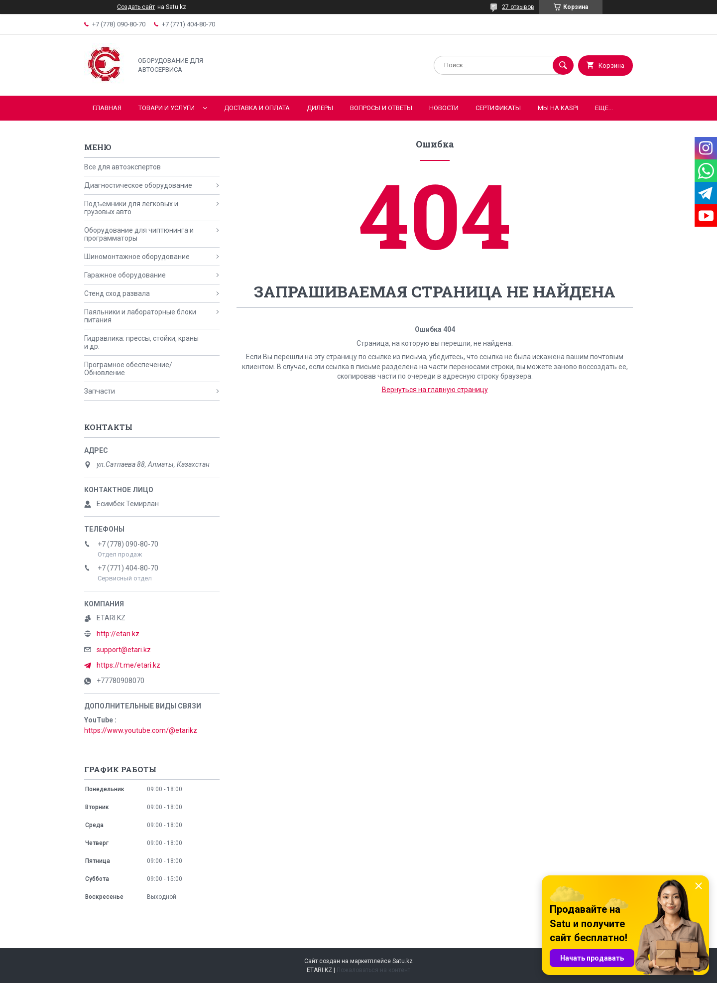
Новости (444, 108)
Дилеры (320, 108)
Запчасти (99, 391)
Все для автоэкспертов (122, 167)
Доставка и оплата (257, 108)
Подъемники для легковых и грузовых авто (131, 208)
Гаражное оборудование (125, 275)
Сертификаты (498, 108)
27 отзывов (518, 6)
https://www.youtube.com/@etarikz (140, 730)
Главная (107, 108)
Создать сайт (136, 6)
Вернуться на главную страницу (435, 390)
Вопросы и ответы (381, 108)
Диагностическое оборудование (138, 185)
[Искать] (563, 65)
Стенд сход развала (117, 293)
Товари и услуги (166, 108)
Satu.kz (402, 961)
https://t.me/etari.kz (128, 665)
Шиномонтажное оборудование (137, 257)
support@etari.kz (124, 650)
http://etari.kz (118, 634)
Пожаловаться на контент (373, 970)
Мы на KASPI (558, 108)
